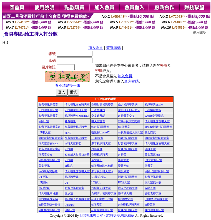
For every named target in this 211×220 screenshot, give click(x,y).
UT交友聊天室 (153, 160)
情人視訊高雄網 (48, 193)
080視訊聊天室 (100, 126)
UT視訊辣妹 (98, 176)
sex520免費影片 (48, 171)
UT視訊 (43, 176)
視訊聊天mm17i (100, 132)
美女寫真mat (152, 154)
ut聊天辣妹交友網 (102, 165)
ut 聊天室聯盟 (73, 143)
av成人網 (150, 187)
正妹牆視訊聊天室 (76, 110)
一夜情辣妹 (98, 110)
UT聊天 (96, 182)
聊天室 (149, 165)
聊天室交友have (48, 143)
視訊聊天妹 (72, 176)
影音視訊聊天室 (48, 104)
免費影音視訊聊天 (102, 104)
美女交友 (150, 132)
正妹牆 (69, 149)
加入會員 (95, 48)
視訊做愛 (123, 171)
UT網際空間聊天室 (156, 199)
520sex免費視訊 (154, 115)
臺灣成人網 (125, 193)
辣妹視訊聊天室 (127, 149)
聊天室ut (123, 165)
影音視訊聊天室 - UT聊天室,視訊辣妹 (107, 216)
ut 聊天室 (150, 149)
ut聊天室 (44, 121)
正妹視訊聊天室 (48, 110)
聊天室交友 (98, 121)
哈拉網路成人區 (48, 199)
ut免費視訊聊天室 (129, 204)
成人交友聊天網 (127, 187)
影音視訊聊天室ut (49, 126)
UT (66, 182)
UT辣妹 (43, 182)
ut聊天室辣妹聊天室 (51, 137)
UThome (70, 204)
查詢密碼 (113, 48)
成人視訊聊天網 (127, 104)
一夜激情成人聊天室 (130, 132)
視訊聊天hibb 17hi (129, 110)
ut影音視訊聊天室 (49, 160)
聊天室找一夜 (153, 182)
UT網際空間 (125, 199)
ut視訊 (68, 165)
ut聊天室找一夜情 (102, 199)
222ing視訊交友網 (129, 121)
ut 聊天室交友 (126, 115)
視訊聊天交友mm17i (77, 115)
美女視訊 (44, 165)
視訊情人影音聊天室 (77, 199)
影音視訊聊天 (153, 176)
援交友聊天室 (153, 193)
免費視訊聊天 (99, 154)
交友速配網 (98, 115)
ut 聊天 (122, 154)
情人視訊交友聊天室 (77, 104)
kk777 (68, 132)
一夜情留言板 (153, 110)
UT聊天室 (124, 126)
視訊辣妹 (96, 149)
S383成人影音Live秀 (77, 154)
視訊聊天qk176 (154, 104)
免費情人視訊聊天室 (103, 193)
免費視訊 (70, 121)
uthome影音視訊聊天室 (158, 126)
